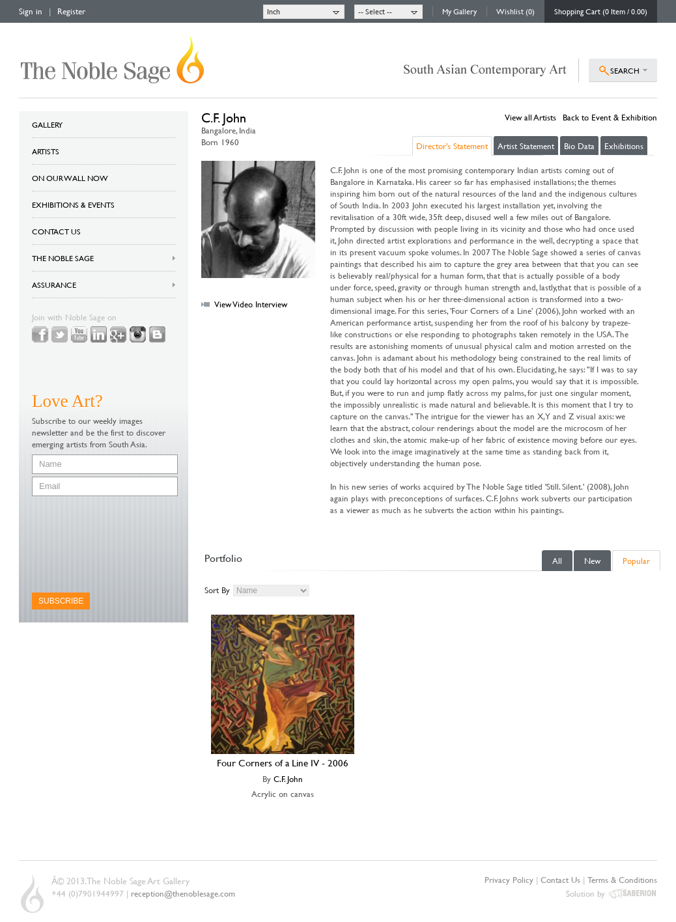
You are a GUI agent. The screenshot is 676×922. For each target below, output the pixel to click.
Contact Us (560, 880)
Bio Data (579, 146)
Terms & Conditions (622, 880)
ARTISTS (45, 151)
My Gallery (459, 11)
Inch (273, 11)
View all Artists (530, 117)
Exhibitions (623, 146)
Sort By (217, 590)
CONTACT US (56, 231)
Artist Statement (526, 146)
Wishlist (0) (515, 11)
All (557, 560)
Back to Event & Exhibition (610, 117)
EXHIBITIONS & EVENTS (73, 204)
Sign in (30, 11)
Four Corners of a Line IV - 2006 (282, 763)
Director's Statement (452, 146)
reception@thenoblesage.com (183, 893)
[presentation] (85, 544)
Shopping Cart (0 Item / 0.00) (600, 11)
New (592, 560)
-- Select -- (375, 11)
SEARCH (625, 70)
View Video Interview (250, 304)
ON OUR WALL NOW (70, 178)
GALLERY (47, 124)
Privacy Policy (509, 880)
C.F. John (288, 779)
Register (71, 11)
